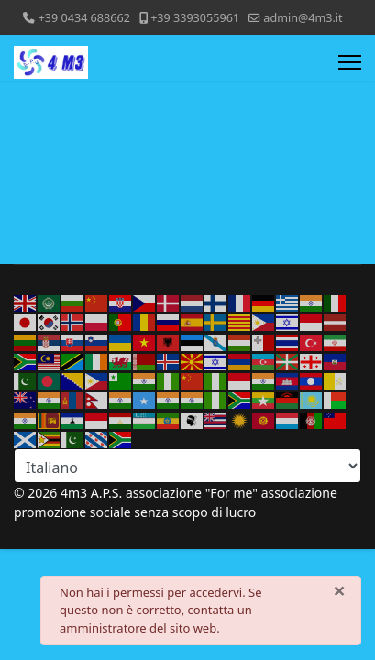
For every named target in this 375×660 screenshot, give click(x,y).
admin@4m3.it (302, 18)
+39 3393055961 (194, 18)
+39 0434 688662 (84, 18)
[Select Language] (187, 465)
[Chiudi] (339, 590)
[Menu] (349, 62)
